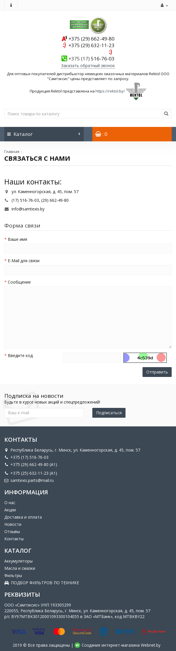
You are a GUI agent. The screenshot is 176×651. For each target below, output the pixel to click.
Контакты (14, 538)
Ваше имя (17, 239)
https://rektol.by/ (110, 91)
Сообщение (19, 282)
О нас (9, 502)
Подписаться (109, 412)
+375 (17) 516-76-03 (26, 457)
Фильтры (13, 575)
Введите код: (20, 355)
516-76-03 (91, 58)
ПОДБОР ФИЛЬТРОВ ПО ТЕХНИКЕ (41, 582)
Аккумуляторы (18, 561)
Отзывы (12, 531)
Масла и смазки (19, 568)
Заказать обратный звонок (88, 65)
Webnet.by (150, 645)
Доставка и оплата (23, 517)
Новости (12, 524)
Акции (10, 510)
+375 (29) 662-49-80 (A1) (30, 464)
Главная (11, 151)
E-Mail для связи (24, 260)
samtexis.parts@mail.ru (29, 480)
